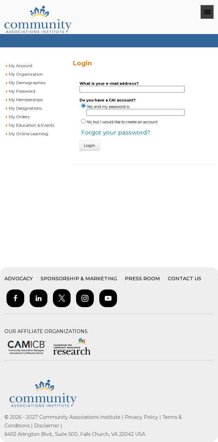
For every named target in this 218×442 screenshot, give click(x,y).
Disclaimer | (48, 426)
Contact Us (184, 278)
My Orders (19, 116)
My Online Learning (28, 133)
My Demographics (27, 82)
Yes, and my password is (108, 107)
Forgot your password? (115, 132)
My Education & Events (31, 125)
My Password (22, 91)
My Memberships (26, 99)
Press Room (142, 278)
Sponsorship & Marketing (79, 278)
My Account (21, 65)
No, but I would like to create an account (122, 122)
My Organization (26, 74)
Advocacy (18, 278)
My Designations (25, 108)
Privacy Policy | (143, 417)
